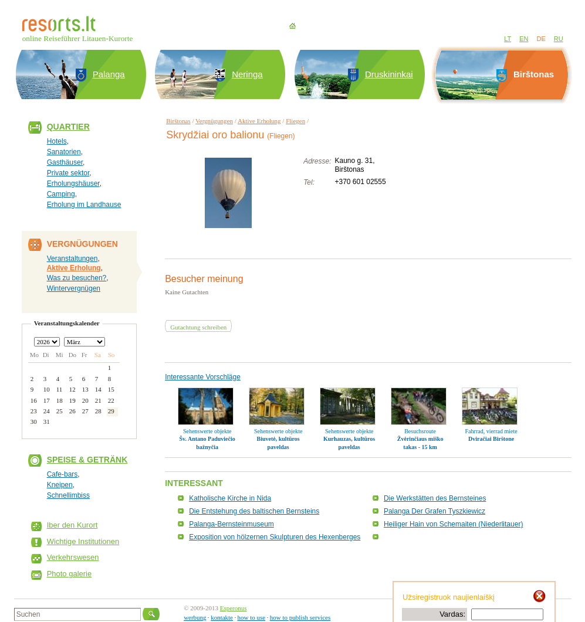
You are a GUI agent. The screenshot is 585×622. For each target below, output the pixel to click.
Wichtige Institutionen (83, 541)
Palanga (109, 74)
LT (507, 38)
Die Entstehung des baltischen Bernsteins (254, 511)
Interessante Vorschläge (203, 377)
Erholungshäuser (73, 183)
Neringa (247, 74)
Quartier (68, 126)
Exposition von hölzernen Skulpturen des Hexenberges (274, 537)
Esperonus (233, 607)
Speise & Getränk (87, 459)
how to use (252, 617)
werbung (195, 617)
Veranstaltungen (72, 258)
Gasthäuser (65, 162)
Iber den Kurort (72, 525)
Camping (61, 194)
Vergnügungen (214, 120)
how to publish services (300, 617)
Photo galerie (69, 573)
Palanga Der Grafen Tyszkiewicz (434, 511)
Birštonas (178, 120)
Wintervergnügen (73, 288)
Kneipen (60, 485)
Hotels (57, 141)
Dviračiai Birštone (491, 439)
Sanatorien (64, 152)
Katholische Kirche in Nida (230, 498)
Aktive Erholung (74, 268)
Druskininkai (389, 74)
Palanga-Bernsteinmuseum (231, 524)
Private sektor (68, 173)
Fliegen (295, 120)
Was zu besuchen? (77, 278)
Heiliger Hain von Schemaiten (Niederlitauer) (453, 524)
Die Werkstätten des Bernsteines (435, 498)
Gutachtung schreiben (198, 327)
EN (523, 38)
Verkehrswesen (73, 557)
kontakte (222, 617)
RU (558, 38)
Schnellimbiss (68, 495)
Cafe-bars (62, 474)
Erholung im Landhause (84, 204)
